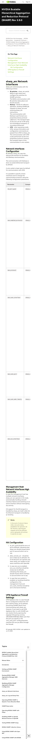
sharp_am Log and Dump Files (10, 695)
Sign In (28, 2)
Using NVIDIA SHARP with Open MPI (11, 732)
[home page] (11, 2)
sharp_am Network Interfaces (16, 45)
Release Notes (6, 660)
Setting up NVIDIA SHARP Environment (9, 670)
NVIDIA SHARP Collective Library (11, 727)
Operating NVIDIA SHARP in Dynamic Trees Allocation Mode (11, 700)
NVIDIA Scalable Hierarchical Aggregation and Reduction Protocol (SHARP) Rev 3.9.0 (10, 654)
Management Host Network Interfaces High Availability (18, 64)
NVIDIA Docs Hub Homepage (14, 38)
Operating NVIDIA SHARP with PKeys (10, 711)
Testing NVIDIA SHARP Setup (10, 723)
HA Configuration (16, 67)
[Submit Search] (26, 31)
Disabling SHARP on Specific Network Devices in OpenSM (10, 717)
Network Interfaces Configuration (15, 59)
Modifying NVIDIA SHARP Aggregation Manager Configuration (9, 685)
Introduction (5, 665)
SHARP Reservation (7, 706)
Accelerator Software (20, 40)
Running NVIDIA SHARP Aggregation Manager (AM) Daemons (9, 677)
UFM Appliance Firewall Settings (16, 71)
